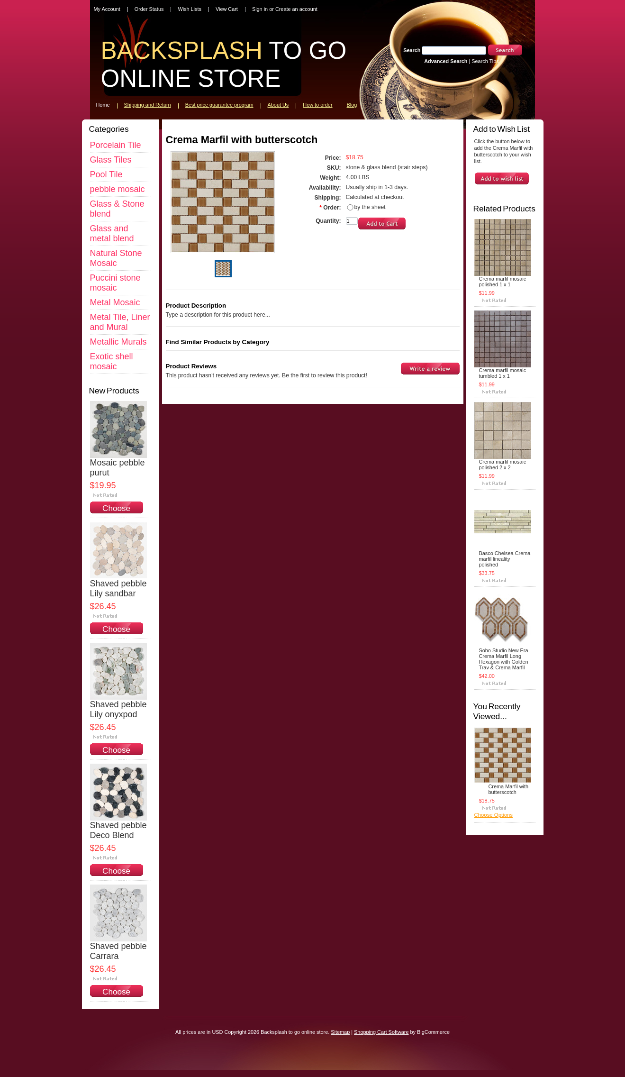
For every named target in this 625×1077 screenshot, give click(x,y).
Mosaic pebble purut (117, 467)
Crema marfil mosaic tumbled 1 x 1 (502, 373)
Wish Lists (189, 9)
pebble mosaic (117, 189)
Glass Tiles (111, 159)
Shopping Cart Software (381, 1032)
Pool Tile (106, 174)
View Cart (227, 9)
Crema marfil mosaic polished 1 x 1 (502, 281)
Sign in (260, 9)
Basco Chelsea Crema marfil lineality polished (505, 558)
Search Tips (484, 61)
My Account (107, 9)
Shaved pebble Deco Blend (118, 830)
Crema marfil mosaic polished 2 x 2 (502, 464)
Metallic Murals (118, 342)
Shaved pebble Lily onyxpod (118, 709)
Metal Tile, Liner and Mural (120, 322)
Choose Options (116, 513)
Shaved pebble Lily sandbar (118, 588)
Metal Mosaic (115, 302)
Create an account (296, 9)
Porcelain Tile (115, 145)
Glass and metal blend (112, 233)
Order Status (149, 9)
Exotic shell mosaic (111, 361)
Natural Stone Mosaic (116, 258)
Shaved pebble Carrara (118, 951)
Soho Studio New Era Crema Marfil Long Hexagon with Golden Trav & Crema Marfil (503, 659)
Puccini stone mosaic (115, 282)
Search (411, 50)
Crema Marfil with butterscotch (509, 789)
